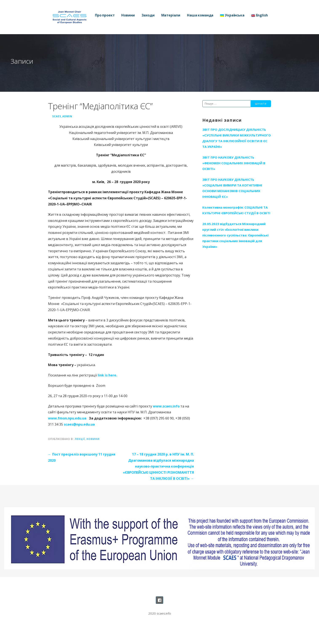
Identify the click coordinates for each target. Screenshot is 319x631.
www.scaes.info (166, 406)
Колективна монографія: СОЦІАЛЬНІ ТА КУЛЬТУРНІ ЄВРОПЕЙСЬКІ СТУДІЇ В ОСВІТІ (236, 210)
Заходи (148, 15)
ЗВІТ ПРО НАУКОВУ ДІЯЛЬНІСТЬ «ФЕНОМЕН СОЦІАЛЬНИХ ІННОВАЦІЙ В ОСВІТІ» (233, 163)
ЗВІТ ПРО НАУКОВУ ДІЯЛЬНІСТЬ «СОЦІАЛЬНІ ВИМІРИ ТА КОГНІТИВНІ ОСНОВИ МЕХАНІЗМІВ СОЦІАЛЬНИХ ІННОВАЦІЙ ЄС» (232, 188)
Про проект (105, 15)
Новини (128, 15)
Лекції (80, 439)
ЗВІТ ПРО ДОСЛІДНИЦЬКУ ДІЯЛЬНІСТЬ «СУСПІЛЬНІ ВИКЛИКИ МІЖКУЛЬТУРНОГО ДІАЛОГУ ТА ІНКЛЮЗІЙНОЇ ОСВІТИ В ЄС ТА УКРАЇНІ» (236, 138)
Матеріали (170, 15)
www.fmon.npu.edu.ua (67, 418)
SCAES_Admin (62, 116)
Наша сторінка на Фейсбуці (159, 600)
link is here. (107, 375)
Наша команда (200, 15)
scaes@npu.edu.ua (79, 424)
